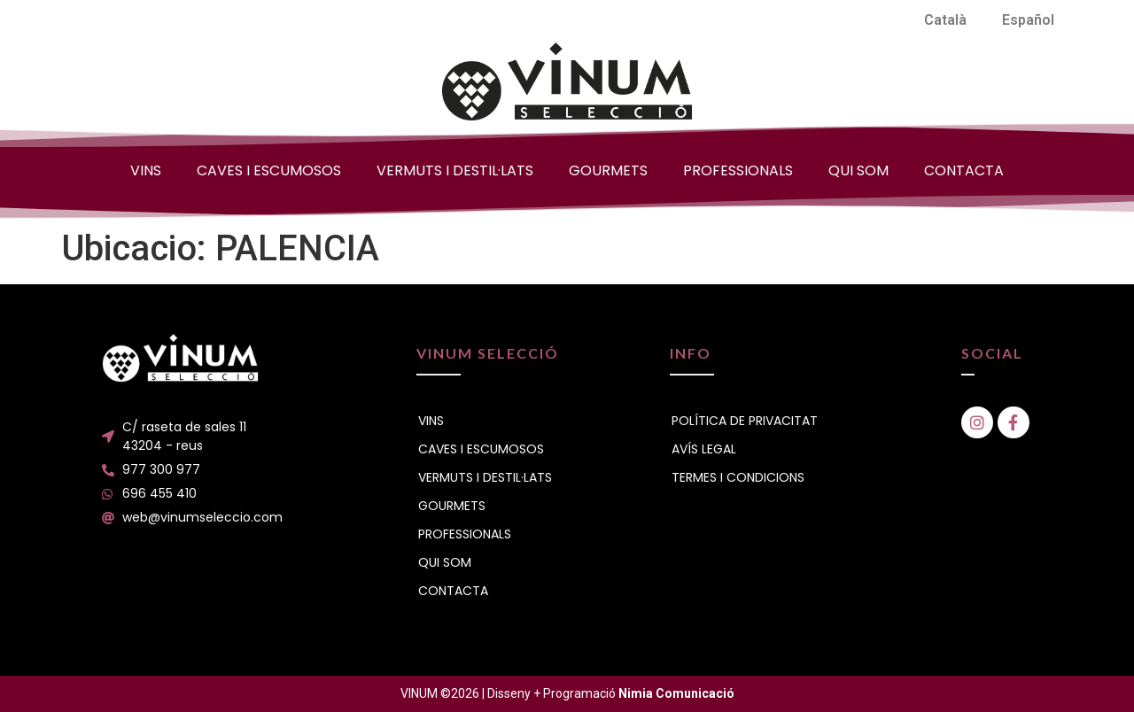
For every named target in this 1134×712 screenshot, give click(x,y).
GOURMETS (608, 170)
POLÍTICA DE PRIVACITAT (745, 421)
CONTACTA (964, 170)
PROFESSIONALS (738, 170)
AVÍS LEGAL (704, 449)
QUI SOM (858, 170)
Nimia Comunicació (676, 693)
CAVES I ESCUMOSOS (269, 170)
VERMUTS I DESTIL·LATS (455, 170)
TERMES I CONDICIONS (738, 477)
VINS (145, 170)
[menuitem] (945, 20)
